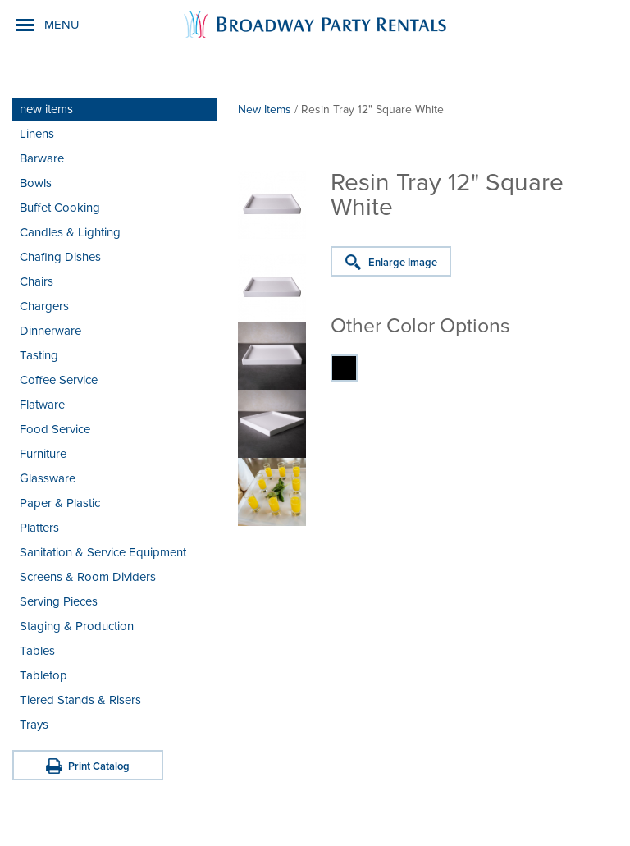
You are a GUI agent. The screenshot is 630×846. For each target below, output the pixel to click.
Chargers (44, 306)
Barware (42, 158)
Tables (37, 650)
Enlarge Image (402, 262)
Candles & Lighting (70, 232)
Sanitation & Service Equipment (103, 552)
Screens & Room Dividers (88, 576)
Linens (37, 133)
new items (46, 109)
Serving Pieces (59, 601)
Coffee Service (59, 380)
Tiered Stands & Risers (80, 700)
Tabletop (43, 675)
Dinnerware (50, 330)
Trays (34, 724)
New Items (264, 110)
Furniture (43, 453)
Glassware (47, 478)
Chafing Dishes (60, 256)
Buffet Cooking (60, 207)
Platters (39, 527)
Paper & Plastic (60, 503)
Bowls (36, 183)
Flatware (42, 404)
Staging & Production (77, 626)
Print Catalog (99, 766)
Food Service (55, 429)
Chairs (36, 281)
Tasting (39, 355)
